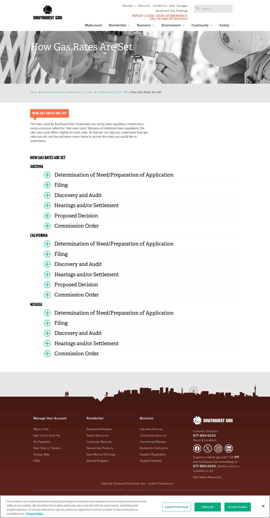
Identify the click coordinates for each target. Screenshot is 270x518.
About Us (144, 6)
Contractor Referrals (99, 442)
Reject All (207, 507)
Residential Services (54, 92)
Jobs (172, 6)
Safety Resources (97, 435)
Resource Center (82, 92)
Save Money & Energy (100, 454)
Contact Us (160, 6)
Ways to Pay (41, 429)
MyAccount (93, 25)
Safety (226, 25)
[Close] (263, 506)
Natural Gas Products (99, 448)
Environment (173, 25)
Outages (182, 6)
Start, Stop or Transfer (47, 448)
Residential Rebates (99, 429)
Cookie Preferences (160, 483)
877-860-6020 (178, 19)
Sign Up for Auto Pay (46, 435)
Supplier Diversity (151, 461)
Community (202, 25)
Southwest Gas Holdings (172, 11)
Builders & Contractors (154, 448)
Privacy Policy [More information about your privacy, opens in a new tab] (34, 514)
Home (34, 92)
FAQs (36, 461)
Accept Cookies (237, 507)
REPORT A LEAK (143, 16)
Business (145, 25)
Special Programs (97, 461)
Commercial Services (153, 435)
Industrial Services (151, 429)
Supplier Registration (153, 454)
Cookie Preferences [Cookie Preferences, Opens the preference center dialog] (177, 507)
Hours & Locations (204, 440)
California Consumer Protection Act (122, 483)
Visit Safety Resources (207, 477)
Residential (119, 25)
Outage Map (41, 454)
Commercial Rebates (153, 442)
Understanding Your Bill (112, 92)
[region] (135, 506)
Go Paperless (41, 442)
